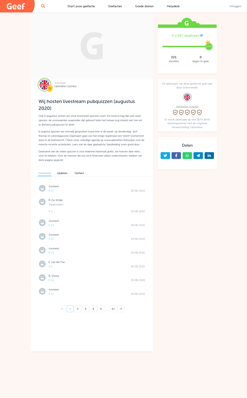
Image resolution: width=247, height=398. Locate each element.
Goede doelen (144, 6)
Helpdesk (173, 6)
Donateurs (45, 173)
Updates (62, 173)
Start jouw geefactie (81, 6)
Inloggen (235, 6)
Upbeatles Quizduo (66, 86)
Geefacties (115, 6)
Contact (79, 173)
